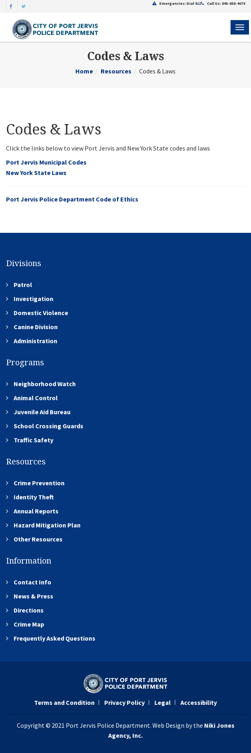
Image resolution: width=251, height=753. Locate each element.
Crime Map (29, 624)
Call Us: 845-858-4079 (223, 3)
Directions (29, 610)
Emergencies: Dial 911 (176, 3)
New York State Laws (36, 173)
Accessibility (198, 702)
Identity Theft (34, 497)
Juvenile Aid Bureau (42, 412)
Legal (162, 702)
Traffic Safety (33, 440)
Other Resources (38, 539)
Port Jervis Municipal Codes (46, 162)
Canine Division (36, 327)
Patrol (23, 285)
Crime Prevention (39, 483)
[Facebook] (11, 6)
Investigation (33, 299)
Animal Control (36, 398)
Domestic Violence (41, 313)
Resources (116, 71)
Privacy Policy (124, 702)
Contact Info (32, 582)
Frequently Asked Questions (54, 638)
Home (84, 71)
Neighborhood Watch (45, 384)
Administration (35, 341)
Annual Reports (36, 511)
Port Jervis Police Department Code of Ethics (72, 199)
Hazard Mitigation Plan (47, 525)
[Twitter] (23, 6)
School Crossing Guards (48, 426)
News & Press (33, 596)
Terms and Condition (64, 702)
